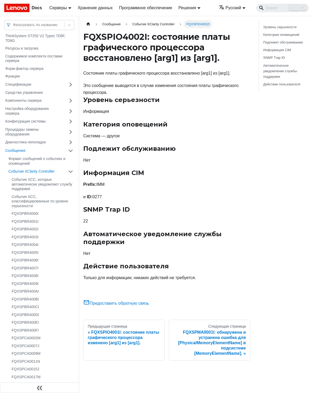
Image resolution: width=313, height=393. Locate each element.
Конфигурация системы (25, 121)
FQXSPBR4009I (25, 284)
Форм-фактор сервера (24, 68)
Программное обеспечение (145, 8)
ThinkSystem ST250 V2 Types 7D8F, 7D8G (35, 38)
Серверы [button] (58, 8)
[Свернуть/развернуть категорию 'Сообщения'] (70, 151)
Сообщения (15, 150)
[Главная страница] (88, 24)
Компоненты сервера (23, 100)
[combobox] (13, 25)
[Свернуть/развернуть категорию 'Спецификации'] (70, 84)
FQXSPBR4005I (25, 252)
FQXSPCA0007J (25, 346)
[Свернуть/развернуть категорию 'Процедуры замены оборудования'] (70, 132)
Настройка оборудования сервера (27, 110)
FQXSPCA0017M (26, 377)
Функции (12, 76)
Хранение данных (95, 8)
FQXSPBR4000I (25, 213)
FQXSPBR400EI (25, 322)
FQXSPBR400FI (25, 330)
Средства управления (24, 92)
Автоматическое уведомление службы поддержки (280, 71)
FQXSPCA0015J (25, 369)
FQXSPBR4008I (25, 276)
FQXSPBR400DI (25, 315)
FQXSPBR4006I (25, 260)
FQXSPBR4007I (25, 268)
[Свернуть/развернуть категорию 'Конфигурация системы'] (70, 121)
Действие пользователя (281, 84)
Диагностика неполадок (25, 142)
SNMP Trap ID (274, 58)
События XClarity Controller (31, 171)
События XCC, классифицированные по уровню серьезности (40, 201)
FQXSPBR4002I (25, 229)
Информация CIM (277, 50)
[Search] (282, 8)
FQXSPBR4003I (25, 237)
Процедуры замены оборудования (22, 131)
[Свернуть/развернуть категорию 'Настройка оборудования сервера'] (70, 111)
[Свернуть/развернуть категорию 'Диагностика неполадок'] (70, 142)
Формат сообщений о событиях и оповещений (36, 161)
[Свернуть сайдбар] (39, 387)
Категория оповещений (281, 35)
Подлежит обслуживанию (283, 42)
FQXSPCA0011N (26, 361)
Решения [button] (187, 8)
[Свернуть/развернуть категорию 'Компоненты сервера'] (70, 100)
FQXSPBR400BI (25, 299)
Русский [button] (230, 8)
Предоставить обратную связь (116, 303)
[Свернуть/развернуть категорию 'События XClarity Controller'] (70, 171)
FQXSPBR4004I (25, 244)
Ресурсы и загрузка (21, 48)
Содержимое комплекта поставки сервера (33, 58)
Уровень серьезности (279, 27)
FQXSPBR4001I (25, 221)
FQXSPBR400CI (25, 307)
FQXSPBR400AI (25, 291)
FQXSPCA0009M (26, 353)
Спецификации (18, 84)
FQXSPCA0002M (26, 338)
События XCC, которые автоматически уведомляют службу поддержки (42, 184)
